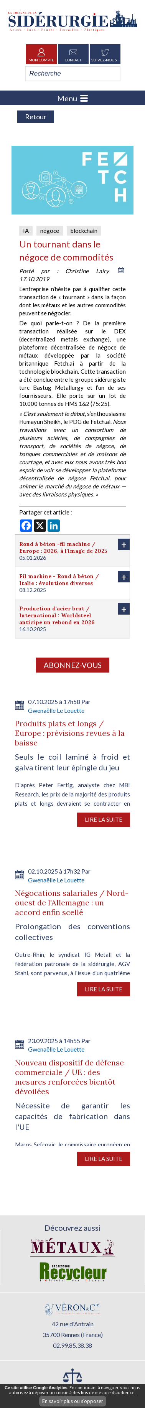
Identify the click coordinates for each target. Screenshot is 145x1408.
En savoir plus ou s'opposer (72, 1401)
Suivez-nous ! (105, 54)
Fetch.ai (64, 363)
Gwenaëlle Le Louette (56, 710)
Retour (35, 116)
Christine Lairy (87, 270)
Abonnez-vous (73, 665)
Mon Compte (41, 54)
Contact (73, 54)
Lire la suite (103, 819)
